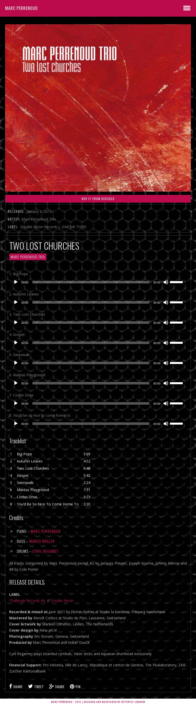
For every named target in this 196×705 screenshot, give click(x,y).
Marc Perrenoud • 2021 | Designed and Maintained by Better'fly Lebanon (98, 702)
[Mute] (165, 282)
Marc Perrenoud (21, 8)
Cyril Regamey (45, 551)
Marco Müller (42, 541)
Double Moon (62, 600)
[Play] (15, 282)
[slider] (90, 282)
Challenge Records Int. (27, 600)
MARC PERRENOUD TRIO (28, 256)
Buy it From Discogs (98, 198)
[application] (98, 282)
